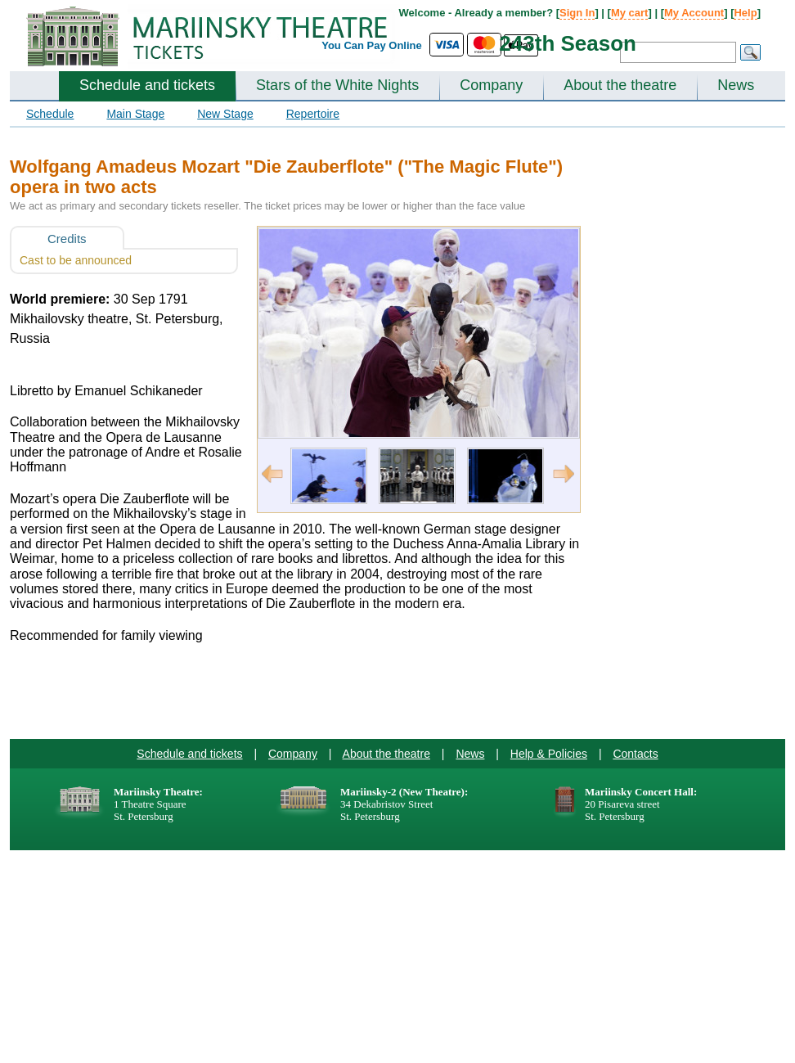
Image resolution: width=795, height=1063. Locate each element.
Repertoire (312, 113)
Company (491, 85)
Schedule (50, 113)
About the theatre (620, 85)
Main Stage (135, 113)
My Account (694, 13)
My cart (630, 13)
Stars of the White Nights (337, 85)
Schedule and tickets (147, 85)
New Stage (225, 113)
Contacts (635, 753)
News (735, 85)
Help (745, 13)
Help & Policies (548, 753)
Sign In (577, 13)
